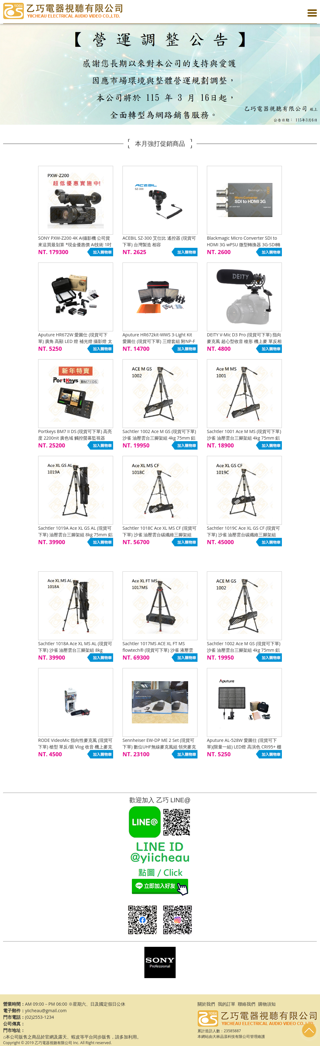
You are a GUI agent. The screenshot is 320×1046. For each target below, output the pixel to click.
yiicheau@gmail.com (46, 1010)
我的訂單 (226, 1004)
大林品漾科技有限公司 (231, 1036)
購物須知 (267, 1004)
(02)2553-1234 (39, 1017)
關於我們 (206, 1004)
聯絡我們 (246, 1004)
